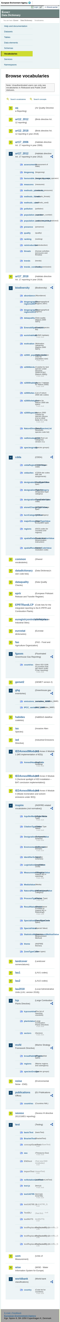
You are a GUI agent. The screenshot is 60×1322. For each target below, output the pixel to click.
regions (27, 529)
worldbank (21, 1278)
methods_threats (29, 196)
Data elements (11, 42)
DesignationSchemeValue (29, 837)
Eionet (15, 20)
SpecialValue (29, 928)
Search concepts (40, 99)
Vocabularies (10, 54)
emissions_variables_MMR (29, 701)
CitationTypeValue (29, 826)
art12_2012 (21, 119)
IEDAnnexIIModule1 (25, 751)
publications (22, 1092)
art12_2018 (21, 130)
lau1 (17, 972)
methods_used (29, 202)
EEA (17, 2)
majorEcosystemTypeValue (29, 521)
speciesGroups (29, 1071)
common (20, 559)
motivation (29, 343)
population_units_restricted (29, 221)
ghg (17, 690)
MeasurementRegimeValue (29, 872)
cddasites (28, 473)
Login (36, 7)
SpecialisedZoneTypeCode (29, 920)
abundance (29, 295)
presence (28, 227)
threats (27, 251)
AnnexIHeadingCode (29, 762)
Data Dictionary (26, 20)
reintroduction (29, 245)
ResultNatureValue (29, 907)
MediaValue (29, 884)
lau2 (17, 980)
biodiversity (22, 287)
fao (17, 642)
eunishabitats (29, 335)
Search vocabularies (18, 99)
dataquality (29, 318)
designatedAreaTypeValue (29, 482)
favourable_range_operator (29, 178)
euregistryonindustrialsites (25, 619)
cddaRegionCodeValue (29, 465)
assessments (29, 164)
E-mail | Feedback (12, 1313)
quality (27, 233)
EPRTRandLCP (24, 604)
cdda (18, 457)
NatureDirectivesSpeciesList (29, 428)
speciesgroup (29, 447)
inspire (19, 805)
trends (27, 261)
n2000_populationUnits (29, 355)
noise (18, 1081)
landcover (21, 961)
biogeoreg (29, 172)
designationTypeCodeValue (29, 499)
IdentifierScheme (29, 857)
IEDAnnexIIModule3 (25, 776)
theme (27, 944)
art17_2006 (21, 142)
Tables (7, 37)
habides (20, 717)
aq (16, 107)
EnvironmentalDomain (29, 847)
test (17, 1124)
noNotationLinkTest (29, 1180)
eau (26, 1153)
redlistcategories (29, 438)
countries (28, 664)
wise (18, 1267)
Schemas (8, 48)
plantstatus (29, 1021)
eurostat (20, 630)
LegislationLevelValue (29, 865)
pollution (28, 209)
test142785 (29, 1194)
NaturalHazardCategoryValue (29, 890)
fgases (19, 653)
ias (17, 728)
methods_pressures (29, 190)
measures (29, 184)
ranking (27, 239)
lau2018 (20, 989)
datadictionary (24, 570)
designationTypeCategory (29, 490)
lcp (17, 1000)
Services (8, 59)
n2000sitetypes (29, 400)
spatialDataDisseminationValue (29, 538)
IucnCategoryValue (29, 515)
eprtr (18, 593)
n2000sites (29, 393)
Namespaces (10, 64)
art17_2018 (21, 276)
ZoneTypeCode (29, 951)
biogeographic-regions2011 (29, 311)
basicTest (28, 1132)
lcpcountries (29, 1011)
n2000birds (29, 367)
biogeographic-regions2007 (29, 303)
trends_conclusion (29, 267)
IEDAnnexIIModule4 (25, 790)
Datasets (8, 31)
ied (17, 739)
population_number (29, 215)
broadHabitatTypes (29, 1056)
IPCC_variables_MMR (29, 707)
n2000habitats (29, 383)
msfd (18, 1044)
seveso (19, 1113)
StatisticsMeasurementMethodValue (29, 934)
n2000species (29, 412)
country (28, 1290)
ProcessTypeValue (29, 898)
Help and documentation (15, 26)
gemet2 (19, 682)
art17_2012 (21, 153)
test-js (27, 1186)
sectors (27, 1033)
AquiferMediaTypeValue (29, 816)
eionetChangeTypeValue (29, 507)
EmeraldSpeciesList (29, 327)
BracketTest (29, 1138)
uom (18, 1256)
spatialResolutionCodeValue (29, 548)
